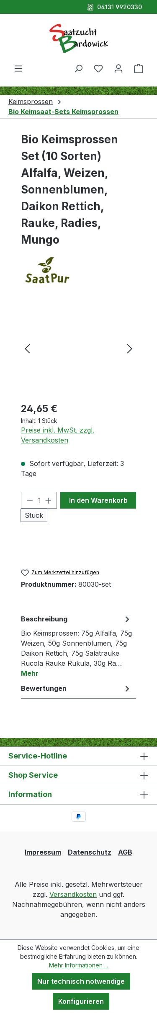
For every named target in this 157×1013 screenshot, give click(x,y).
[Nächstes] (130, 347)
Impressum (43, 852)
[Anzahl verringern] (30, 500)
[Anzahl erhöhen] (48, 500)
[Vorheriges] (27, 347)
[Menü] (18, 68)
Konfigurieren (81, 1001)
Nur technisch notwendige (81, 981)
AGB (125, 852)
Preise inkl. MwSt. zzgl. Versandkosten (57, 435)
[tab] (76, 645)
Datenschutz (89, 852)
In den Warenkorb (98, 500)
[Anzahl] (39, 500)
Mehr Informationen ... (78, 965)
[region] (78, 348)
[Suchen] (78, 68)
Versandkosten (73, 894)
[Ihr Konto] (118, 68)
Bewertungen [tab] (76, 688)
